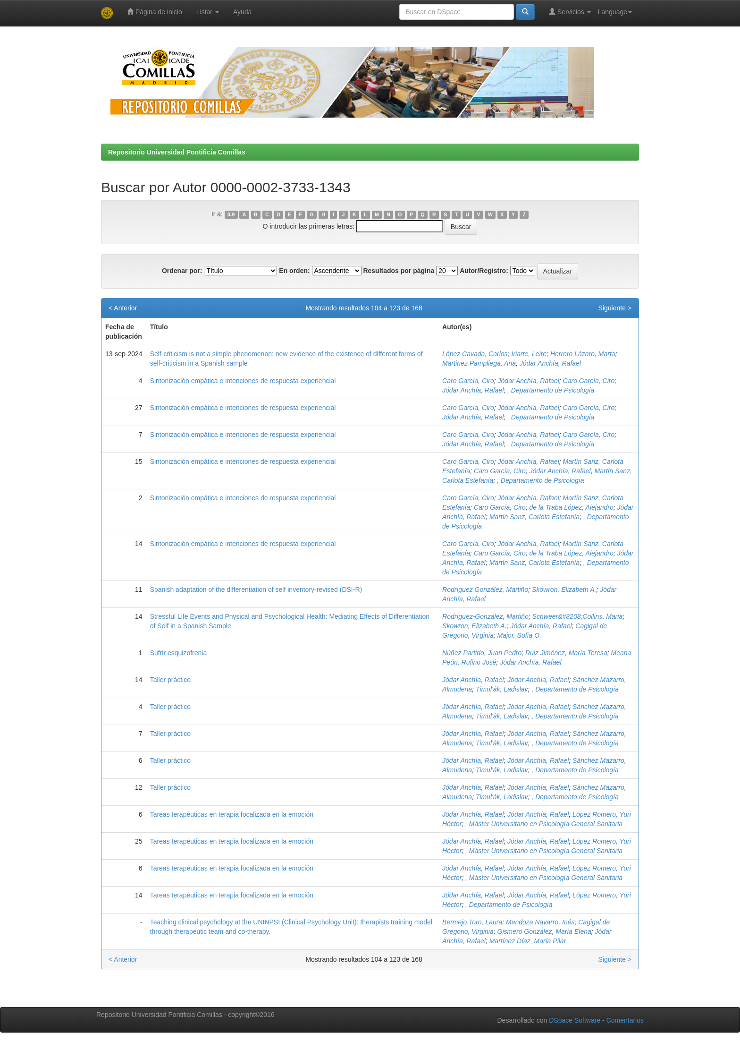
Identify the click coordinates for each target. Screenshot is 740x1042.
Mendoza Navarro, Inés (540, 922)
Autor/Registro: (484, 270)
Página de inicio (154, 12)
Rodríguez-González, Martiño (485, 616)
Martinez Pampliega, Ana (479, 363)
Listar (207, 12)
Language (615, 12)
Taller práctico (170, 679)
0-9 (231, 214)
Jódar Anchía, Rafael (550, 363)
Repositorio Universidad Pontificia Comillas (176, 152)
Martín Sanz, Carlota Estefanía (534, 517)
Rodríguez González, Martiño (485, 589)
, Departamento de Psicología (550, 390)
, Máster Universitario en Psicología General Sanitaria (543, 824)
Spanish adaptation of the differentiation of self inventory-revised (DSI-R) (256, 589)
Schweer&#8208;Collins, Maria (577, 616)
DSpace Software (574, 1020)
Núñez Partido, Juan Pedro (481, 653)
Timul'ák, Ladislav (502, 689)
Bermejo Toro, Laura (472, 922)
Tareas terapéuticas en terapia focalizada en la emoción (231, 814)
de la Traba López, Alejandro (572, 507)
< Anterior (123, 308)
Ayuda (242, 12)
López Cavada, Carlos (475, 354)
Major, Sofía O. (519, 635)
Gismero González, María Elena (544, 931)
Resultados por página (398, 270)
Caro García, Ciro (468, 380)
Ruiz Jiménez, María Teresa (566, 653)
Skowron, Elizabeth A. (564, 589)
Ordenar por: (182, 270)
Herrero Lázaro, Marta (582, 354)
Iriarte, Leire (529, 354)
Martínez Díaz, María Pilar (527, 941)
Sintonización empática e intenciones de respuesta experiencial (243, 380)
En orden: (294, 270)
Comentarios (625, 1020)
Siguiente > (614, 308)
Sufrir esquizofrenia (178, 653)
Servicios (570, 12)
